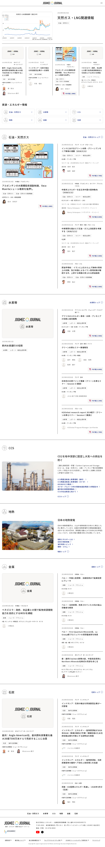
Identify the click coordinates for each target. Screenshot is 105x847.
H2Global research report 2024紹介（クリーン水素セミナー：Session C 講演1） (82, 413)
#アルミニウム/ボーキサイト (89, 82)
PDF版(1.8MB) (69, 94)
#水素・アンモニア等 (69, 159)
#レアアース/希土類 (68, 672)
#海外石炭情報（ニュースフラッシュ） (15, 747)
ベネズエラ (96, 64)
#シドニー (79, 672)
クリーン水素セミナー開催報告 (75, 347)
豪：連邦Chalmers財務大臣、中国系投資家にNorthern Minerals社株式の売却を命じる (81, 660)
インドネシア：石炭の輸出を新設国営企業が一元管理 (38, 69)
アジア (42, 62)
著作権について (20, 840)
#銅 (63, 643)
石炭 (4, 79)
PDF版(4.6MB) (96, 369)
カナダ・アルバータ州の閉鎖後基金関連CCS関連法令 (78, 486)
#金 (82, 80)
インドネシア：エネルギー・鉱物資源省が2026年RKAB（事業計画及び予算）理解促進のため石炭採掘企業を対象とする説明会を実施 (82, 733)
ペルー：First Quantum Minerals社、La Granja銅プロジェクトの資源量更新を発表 (80, 633)
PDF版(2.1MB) (96, 401)
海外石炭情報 (11, 79)
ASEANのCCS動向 (64, 484)
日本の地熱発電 (63, 542)
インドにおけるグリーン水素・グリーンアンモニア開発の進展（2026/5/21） (81, 149)
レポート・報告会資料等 (18, 350)
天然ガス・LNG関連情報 (75, 17)
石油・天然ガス (63, 23)
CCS (53, 813)
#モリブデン (75, 643)
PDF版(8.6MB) (96, 217)
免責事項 (8, 840)
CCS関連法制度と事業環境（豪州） (71, 479)
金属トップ (95, 567)
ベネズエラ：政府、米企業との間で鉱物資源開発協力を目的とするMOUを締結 (91, 70)
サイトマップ (96, 840)
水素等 (5, 350)
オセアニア (17, 62)
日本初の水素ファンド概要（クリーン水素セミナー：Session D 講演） (81, 382)
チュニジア (92, 310)
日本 (81, 344)
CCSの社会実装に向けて (67, 491)
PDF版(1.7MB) (96, 432)
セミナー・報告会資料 (83, 155)
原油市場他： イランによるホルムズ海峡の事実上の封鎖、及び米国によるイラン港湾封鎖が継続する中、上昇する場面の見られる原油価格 (82, 270)
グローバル (89, 145)
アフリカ (78, 310)
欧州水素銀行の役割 (12, 345)
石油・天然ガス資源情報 (62, 81)
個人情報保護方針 (35, 840)
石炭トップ (95, 692)
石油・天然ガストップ (91, 137)
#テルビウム (78, 669)
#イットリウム (88, 669)
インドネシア (44, 64)
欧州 (81, 225)
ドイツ (90, 344)
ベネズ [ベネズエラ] (77, 186)
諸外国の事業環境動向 (66, 489)
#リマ (100, 82)
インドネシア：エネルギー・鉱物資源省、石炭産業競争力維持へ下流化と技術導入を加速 (81, 761)
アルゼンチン (70, 67)
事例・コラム (63, 546)
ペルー (82, 574)
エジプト (84, 310)
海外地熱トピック (64, 544)
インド (82, 145)
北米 (76, 783)
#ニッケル (87, 80)
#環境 (78, 355)
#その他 (64, 589)
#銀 (69, 643)
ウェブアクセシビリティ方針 (53, 840)
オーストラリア (18, 64)
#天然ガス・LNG (60, 85)
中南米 (69, 65)
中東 (85, 225)
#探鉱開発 (68, 85)
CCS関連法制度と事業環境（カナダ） (72, 482)
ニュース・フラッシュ (93, 77)
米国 (80, 783)
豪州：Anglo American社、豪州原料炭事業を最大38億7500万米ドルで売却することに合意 (12, 71)
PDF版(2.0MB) (96, 287)
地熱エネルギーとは (65, 539)
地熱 (61, 813)
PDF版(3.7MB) (96, 176)
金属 (83, 77)
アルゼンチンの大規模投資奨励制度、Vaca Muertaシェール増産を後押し (65, 72)
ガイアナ (93, 184)
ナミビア (100, 310)
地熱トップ (62, 551)
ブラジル (100, 184)
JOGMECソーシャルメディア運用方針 (77, 840)
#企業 (64, 239)
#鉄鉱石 (93, 80)
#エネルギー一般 (67, 200)
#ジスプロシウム (67, 669)
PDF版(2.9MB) (96, 336)
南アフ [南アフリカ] (77, 312)
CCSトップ (62, 496)
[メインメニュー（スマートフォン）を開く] (101, 3)
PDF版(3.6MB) (96, 256)
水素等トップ (95, 302)
